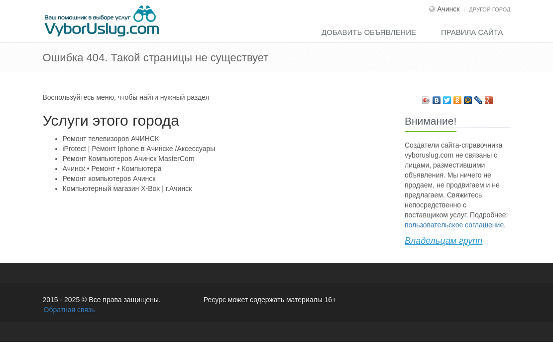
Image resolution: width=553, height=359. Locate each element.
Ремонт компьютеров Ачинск (109, 178)
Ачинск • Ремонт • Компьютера (112, 169)
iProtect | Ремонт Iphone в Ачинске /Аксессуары (139, 149)
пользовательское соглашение (454, 225)
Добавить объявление (369, 32)
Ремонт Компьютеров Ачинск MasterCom (129, 159)
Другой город (489, 9)
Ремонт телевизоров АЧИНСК (111, 139)
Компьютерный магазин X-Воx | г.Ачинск (127, 188)
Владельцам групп (443, 241)
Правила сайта (472, 32)
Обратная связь (69, 310)
